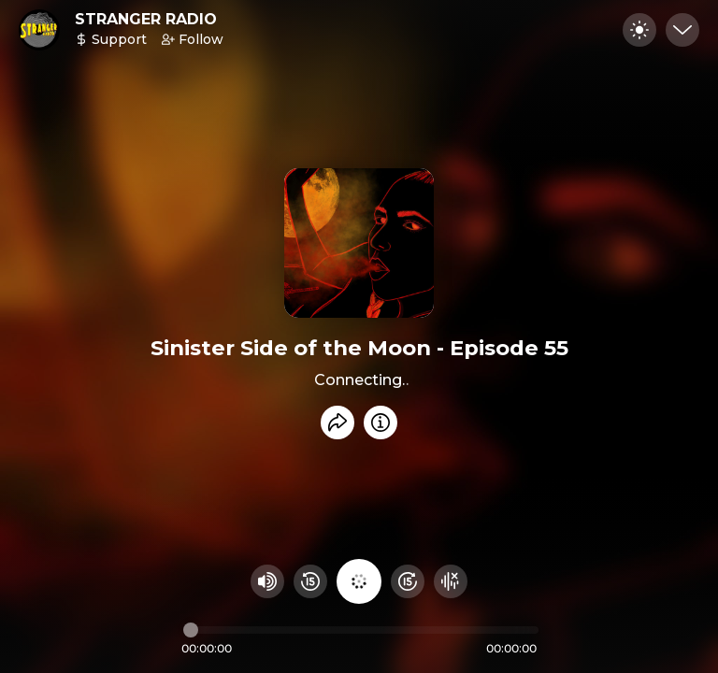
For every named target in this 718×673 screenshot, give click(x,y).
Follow (192, 39)
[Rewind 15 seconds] (310, 581)
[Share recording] (337, 422)
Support (111, 39)
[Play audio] (359, 581)
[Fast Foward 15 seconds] (407, 581)
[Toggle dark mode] (639, 30)
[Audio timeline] (360, 630)
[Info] (380, 422)
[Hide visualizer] (450, 581)
